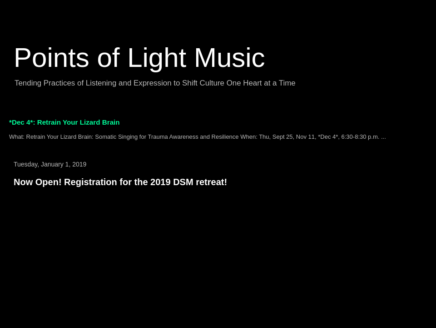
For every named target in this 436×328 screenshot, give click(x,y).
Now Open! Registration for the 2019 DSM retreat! (120, 182)
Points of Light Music (139, 57)
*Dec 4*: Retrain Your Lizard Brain (64, 122)
